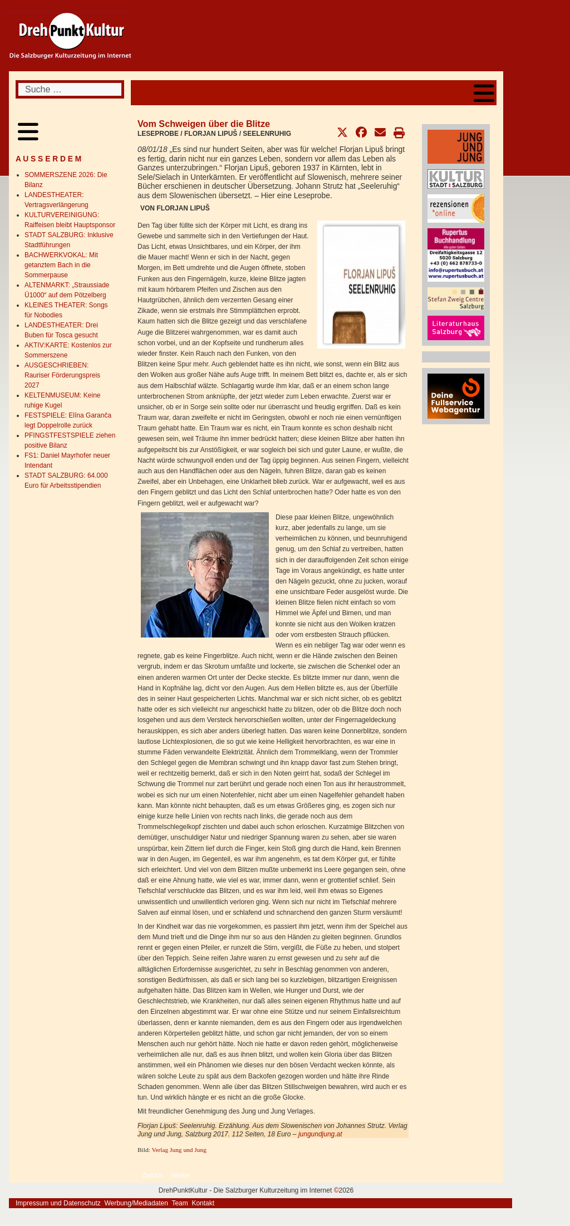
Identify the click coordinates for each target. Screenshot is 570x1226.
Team (179, 1203)
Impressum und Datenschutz (58, 1203)
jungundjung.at (320, 1134)
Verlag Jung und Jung (178, 1149)
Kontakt (202, 1203)
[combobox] (69, 89)
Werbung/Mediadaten (136, 1203)
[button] (342, 132)
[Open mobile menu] (484, 92)
